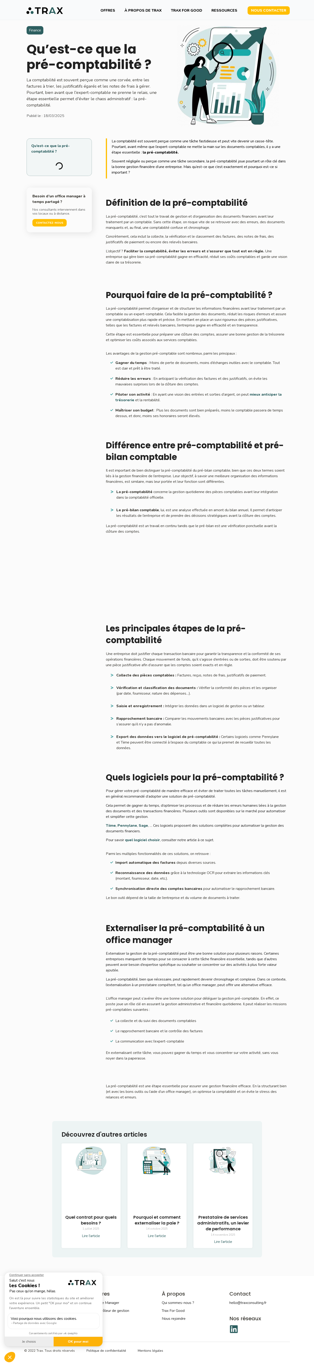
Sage (143, 825)
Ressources (224, 10)
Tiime (111, 825)
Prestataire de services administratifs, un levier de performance (223, 1223)
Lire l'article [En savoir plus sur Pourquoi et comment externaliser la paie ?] (157, 1235)
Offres (107, 10)
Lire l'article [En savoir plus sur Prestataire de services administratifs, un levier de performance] (223, 1241)
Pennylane (127, 825)
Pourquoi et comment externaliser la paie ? (157, 1220)
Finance (35, 30)
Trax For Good (186, 10)
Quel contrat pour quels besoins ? (91, 1220)
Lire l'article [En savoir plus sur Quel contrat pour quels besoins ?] (91, 1235)
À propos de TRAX (143, 10)
